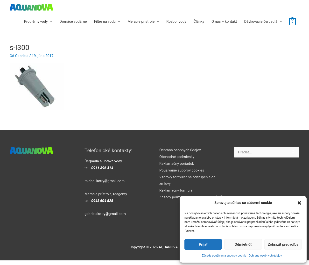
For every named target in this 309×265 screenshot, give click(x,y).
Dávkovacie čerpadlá (260, 21)
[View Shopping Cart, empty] (292, 21)
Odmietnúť (243, 244)
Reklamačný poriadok (176, 163)
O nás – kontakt (224, 21)
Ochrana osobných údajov (265, 255)
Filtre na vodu (105, 21)
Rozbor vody (176, 21)
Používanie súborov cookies (181, 170)
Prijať (203, 244)
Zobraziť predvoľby (283, 244)
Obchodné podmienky (176, 157)
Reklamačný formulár (176, 190)
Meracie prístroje (140, 21)
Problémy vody (36, 21)
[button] (299, 203)
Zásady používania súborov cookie (224, 255)
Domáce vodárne (73, 21)
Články (198, 21)
